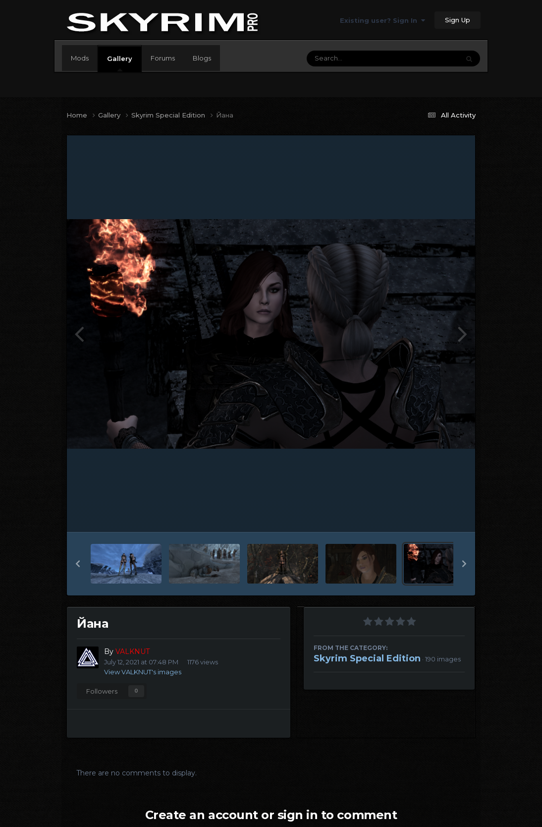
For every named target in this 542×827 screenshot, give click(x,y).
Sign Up (457, 20)
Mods (80, 58)
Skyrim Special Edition (367, 658)
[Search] (356, 58)
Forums (163, 58)
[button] (78, 564)
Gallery (119, 63)
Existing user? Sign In (382, 20)
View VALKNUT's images (142, 672)
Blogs (202, 58)
